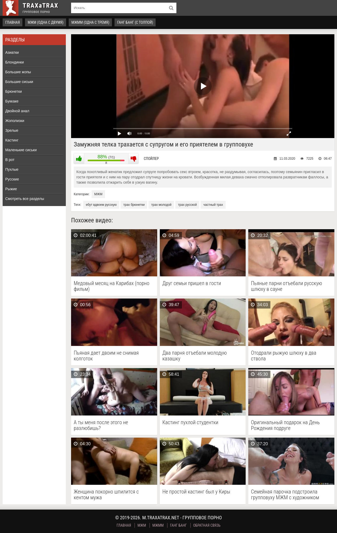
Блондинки (14, 62)
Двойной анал (17, 111)
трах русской (187, 205)
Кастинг (11, 140)
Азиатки (12, 52)
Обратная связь (207, 525)
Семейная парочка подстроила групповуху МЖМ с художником (285, 494)
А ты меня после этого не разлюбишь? (101, 425)
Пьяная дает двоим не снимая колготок (106, 355)
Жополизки (14, 121)
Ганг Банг (178, 525)
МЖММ (158, 525)
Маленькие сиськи (21, 150)
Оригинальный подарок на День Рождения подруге (285, 425)
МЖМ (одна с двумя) (45, 22)
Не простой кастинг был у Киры (196, 492)
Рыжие (11, 189)
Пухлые (11, 169)
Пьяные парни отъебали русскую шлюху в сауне (286, 286)
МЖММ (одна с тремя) (90, 22)
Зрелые (11, 130)
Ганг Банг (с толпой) (135, 22)
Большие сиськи (19, 82)
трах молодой (161, 205)
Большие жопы (18, 72)
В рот (9, 160)
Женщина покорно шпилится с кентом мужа (106, 494)
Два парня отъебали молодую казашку (194, 355)
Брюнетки (13, 91)
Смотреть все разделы (24, 199)
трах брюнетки (134, 205)
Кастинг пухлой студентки (190, 422)
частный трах (213, 205)
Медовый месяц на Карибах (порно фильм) (111, 286)
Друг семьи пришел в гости (191, 283)
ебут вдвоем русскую (101, 205)
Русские (12, 179)
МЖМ (98, 194)
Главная (12, 22)
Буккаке (11, 101)
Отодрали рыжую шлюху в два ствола (283, 355)
